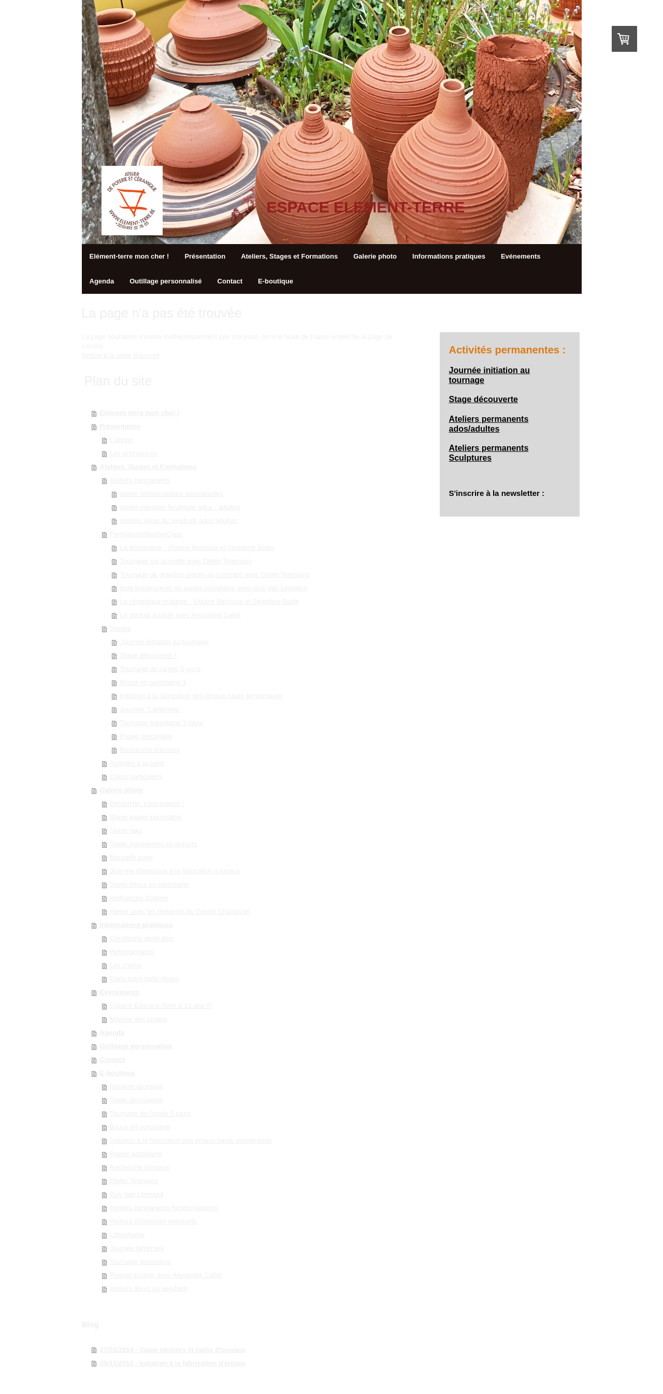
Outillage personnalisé (136, 1046)
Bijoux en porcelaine (140, 1127)
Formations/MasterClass (146, 534)
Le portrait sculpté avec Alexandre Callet (180, 615)
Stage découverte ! (148, 655)
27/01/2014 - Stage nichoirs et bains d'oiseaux (173, 1350)
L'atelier (121, 440)
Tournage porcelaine (140, 1261)
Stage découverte (136, 1100)
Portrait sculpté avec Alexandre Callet (166, 1275)
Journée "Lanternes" (150, 709)
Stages (120, 628)
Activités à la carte (137, 763)
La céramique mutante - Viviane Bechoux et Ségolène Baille (209, 601)
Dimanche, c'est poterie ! (147, 803)
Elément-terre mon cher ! (140, 413)
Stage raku (126, 830)
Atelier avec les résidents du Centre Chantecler (180, 911)
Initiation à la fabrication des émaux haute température (201, 696)
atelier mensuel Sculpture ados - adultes (180, 507)
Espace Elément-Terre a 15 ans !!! (161, 1005)
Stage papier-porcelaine (145, 817)
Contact (112, 1059)
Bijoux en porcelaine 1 (153, 682)
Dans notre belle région (144, 979)
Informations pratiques (136, 925)
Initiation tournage (136, 1086)
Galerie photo (121, 790)
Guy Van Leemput (137, 1194)
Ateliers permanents (140, 480)
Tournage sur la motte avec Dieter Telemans (186, 561)
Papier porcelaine (146, 736)
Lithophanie (127, 1235)
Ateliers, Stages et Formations (148, 467)
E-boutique (117, 1073)
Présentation (120, 426)
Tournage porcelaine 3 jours (161, 723)
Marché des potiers (138, 1019)
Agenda (112, 1032)
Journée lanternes (137, 1248)
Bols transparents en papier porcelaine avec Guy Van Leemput (213, 588)
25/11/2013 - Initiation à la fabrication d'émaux (173, 1363)
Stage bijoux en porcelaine (149, 884)
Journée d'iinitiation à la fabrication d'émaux (175, 871)
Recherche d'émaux (150, 749)
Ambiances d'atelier (139, 898)
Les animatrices (133, 453)
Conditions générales (141, 938)
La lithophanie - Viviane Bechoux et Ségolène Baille (197, 547)
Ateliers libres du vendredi (149, 1288)
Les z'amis (125, 965)
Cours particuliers (136, 776)
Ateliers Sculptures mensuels (153, 1221)
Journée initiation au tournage (164, 642)
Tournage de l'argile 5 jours (160, 669)
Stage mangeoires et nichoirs (153, 844)
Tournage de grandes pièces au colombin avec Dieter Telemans (215, 574)
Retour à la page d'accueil (121, 355)
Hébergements (132, 952)
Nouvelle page (131, 857)
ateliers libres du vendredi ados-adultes (178, 520)
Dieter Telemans (134, 1181)
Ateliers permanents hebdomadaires (164, 1208)
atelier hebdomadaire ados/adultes (171, 493)
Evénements (120, 992)
